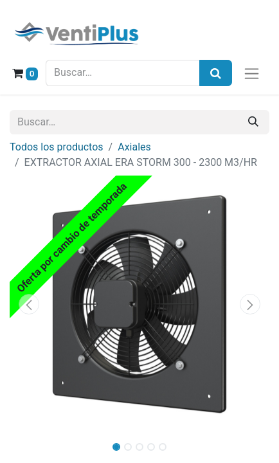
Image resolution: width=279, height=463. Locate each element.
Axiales (134, 147)
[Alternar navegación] (251, 73)
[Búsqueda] (215, 73)
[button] (29, 304)
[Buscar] (253, 122)
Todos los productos (57, 147)
